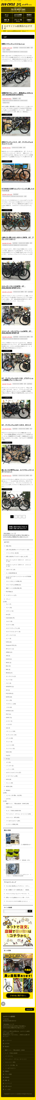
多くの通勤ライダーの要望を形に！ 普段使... (18, 890)
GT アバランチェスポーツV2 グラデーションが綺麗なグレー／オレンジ (17, 379)
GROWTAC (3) (10, 686)
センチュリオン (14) (11, 734)
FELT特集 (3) (9, 591)
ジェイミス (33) (10, 745)
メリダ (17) (9, 724)
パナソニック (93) (10, 731)
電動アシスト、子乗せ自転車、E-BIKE (15, 1050)
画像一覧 (7, 1080)
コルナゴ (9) (9, 621)
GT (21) (8, 758)
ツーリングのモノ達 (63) (12, 553)
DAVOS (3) (9, 659)
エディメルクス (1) (11, 635)
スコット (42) (9, 783)
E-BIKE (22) (9, 807)
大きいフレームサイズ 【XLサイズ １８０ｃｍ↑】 (15, 51)
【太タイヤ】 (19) (10, 569)
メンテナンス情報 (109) (12, 824)
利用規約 (7, 1077)
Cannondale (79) (10, 618)
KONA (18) (8, 642)
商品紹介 (15, 98)
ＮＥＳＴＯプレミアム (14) (13, 628)
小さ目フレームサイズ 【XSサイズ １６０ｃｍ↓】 (15, 245)
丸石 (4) (8, 728)
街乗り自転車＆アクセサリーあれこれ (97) (17, 556)
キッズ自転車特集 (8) (11, 573)
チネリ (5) (8, 683)
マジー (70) (9, 607)
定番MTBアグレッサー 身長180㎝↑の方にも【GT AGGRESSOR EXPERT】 (17, 94)
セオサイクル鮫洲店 (16, 1093)
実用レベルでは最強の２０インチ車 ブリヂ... (18, 897)
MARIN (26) (9, 697)
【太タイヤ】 (6, 102)
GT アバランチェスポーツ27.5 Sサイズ (16, 425)
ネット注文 (7, 1089)
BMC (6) (8, 669)
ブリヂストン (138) (11, 704)
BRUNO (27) (9, 673)
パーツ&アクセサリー (10, 1068)
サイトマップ (8, 1083)
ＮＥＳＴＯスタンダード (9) (13, 631)
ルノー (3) (8, 638)
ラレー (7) (8, 604)
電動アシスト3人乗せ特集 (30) (14, 588)
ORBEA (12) (9, 652)
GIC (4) (8, 690)
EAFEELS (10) (9, 710)
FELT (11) (8, 714)
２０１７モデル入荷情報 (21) (13, 584)
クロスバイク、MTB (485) (12, 817)
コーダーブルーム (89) (11, 776)
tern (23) (8, 614)
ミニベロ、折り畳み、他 (11, 1065)
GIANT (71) (9, 717)
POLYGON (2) (9, 693)
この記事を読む (7, 65)
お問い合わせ (8, 1086)
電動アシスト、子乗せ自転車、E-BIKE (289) (17, 803)
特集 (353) (8, 546)
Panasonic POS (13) (11, 645)
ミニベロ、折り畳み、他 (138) (14, 795)
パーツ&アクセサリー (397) (13, 821)
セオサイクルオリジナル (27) (13, 772)
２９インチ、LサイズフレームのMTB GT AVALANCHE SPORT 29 (17, 332)
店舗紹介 (7, 1071)
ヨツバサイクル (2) (11, 676)
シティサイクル (9, 1056)
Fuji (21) (8, 755)
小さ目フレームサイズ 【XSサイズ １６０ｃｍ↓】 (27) (18, 565)
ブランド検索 (8, 1074)
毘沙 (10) (8, 666)
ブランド (8, 599)
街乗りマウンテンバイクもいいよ (13, 44)
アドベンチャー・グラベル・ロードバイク (13, 196)
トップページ (8, 1040)
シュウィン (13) (10, 769)
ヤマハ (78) (9, 700)
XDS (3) (8, 655)
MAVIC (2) (8, 662)
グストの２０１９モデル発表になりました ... (18, 901)
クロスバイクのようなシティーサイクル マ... (18, 893)
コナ (4, 49)
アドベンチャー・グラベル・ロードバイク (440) (18, 814)
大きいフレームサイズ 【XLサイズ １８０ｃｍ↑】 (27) (18, 560)
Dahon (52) (9, 752)
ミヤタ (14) (9, 707)
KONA (8, 49)
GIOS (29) (8, 779)
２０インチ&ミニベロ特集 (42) (14, 581)
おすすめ (16, 47)
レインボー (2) (9, 765)
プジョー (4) (9, 741)
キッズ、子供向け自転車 (11, 1053)
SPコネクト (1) (10, 649)
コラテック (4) (9, 611)
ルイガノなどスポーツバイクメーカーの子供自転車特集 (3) (18, 577)
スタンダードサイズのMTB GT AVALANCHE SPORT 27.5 (14, 287)
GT (31, 47)
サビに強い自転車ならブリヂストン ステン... (18, 886)
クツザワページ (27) (11, 595)
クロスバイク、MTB (24, 47)
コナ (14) (8, 762)
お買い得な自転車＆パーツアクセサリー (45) (17, 549)
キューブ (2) (9, 679)
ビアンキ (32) (9, 738)
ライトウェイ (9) (10, 748)
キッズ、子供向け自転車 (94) (13, 810)
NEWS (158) (9, 786)
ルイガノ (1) (9, 721)
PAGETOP (29, 1009)
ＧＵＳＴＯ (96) (10, 624)
